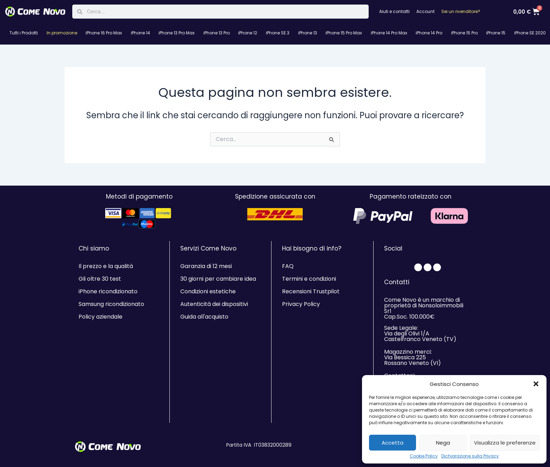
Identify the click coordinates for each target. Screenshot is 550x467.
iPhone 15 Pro (464, 33)
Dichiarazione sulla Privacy (470, 456)
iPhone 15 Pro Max (344, 33)
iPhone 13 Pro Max (177, 33)
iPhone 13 (307, 33)
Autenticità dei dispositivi (214, 304)
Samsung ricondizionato (111, 304)
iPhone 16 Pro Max (104, 33)
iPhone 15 (495, 33)
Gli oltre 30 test (100, 279)
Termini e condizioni (309, 279)
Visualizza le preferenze (505, 442)
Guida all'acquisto (204, 317)
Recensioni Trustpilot (311, 291)
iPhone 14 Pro (429, 33)
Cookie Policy (424, 456)
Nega (443, 442)
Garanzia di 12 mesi (206, 266)
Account (425, 11)
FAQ (288, 266)
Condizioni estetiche (208, 291)
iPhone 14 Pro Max (389, 33)
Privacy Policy (301, 304)
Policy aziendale (100, 317)
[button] (535, 383)
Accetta (392, 442)
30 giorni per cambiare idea (218, 279)
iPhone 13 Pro (216, 33)
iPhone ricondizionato (108, 291)
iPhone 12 (247, 33)
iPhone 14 (140, 33)
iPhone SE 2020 (530, 33)
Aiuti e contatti (394, 11)
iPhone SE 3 (277, 33)
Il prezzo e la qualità (106, 266)
